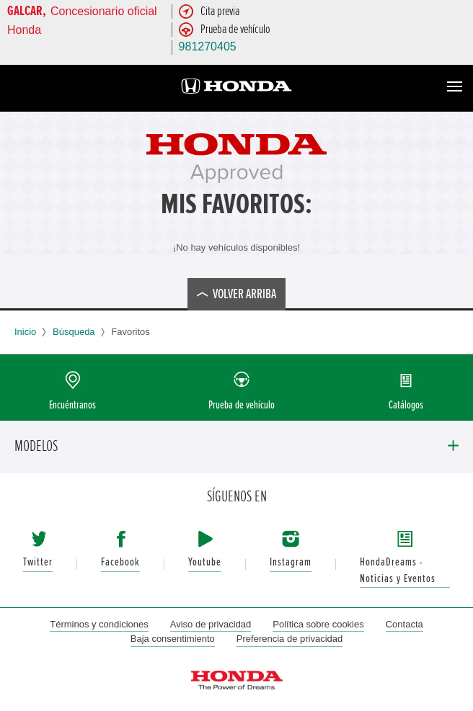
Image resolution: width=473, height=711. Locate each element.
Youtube (204, 562)
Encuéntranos (72, 405)
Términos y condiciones (99, 624)
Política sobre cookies (318, 624)
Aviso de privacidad (211, 624)
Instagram (290, 562)
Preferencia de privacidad (289, 638)
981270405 (207, 46)
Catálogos (406, 405)
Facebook (120, 562)
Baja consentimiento (173, 638)
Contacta (404, 624)
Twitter (38, 562)
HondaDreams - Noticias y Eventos (398, 570)
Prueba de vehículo (241, 405)
